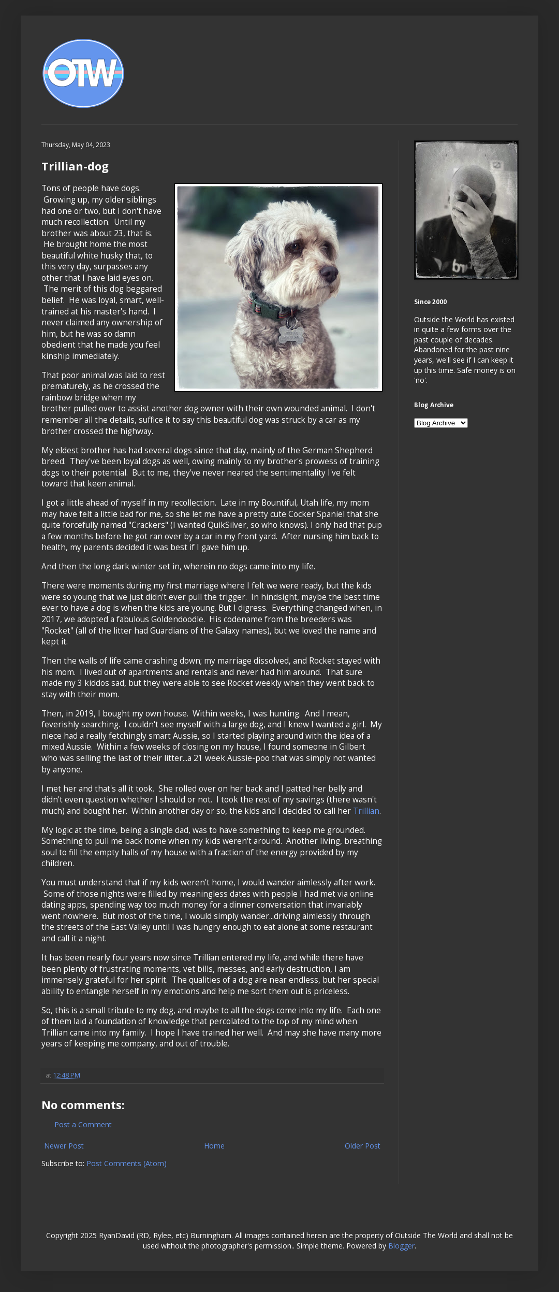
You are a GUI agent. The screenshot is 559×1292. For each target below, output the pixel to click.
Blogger (401, 1246)
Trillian (366, 811)
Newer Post (64, 1146)
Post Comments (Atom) (126, 1163)
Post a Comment (83, 1124)
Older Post (362, 1146)
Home (214, 1146)
